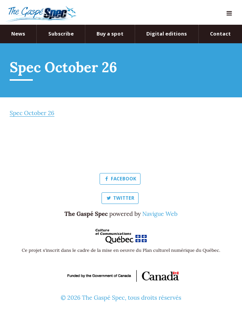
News (18, 33)
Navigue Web (160, 213)
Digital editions (166, 33)
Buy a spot (110, 33)
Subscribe (61, 33)
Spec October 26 (32, 113)
